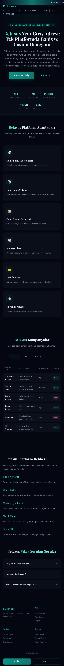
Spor (26, 356)
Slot (50, 356)
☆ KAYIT (47, 661)
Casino (38, 356)
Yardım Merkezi (40, 638)
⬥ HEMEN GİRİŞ (21, 76)
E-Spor (37, 621)
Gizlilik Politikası (40, 642)
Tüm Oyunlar (8, 642)
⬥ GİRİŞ (17, 661)
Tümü (14, 356)
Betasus (32, 10)
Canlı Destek (39, 634)
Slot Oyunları (8, 638)
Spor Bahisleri (39, 613)
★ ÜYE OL (46, 76)
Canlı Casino (8, 634)
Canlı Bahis (38, 617)
